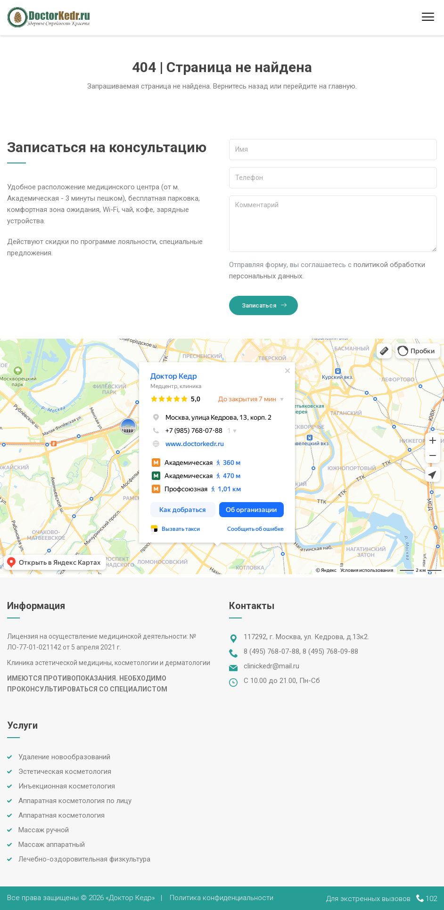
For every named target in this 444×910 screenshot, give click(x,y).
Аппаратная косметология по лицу (75, 800)
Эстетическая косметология (64, 771)
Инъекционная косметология (66, 786)
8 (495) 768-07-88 (271, 651)
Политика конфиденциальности (221, 898)
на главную (337, 86)
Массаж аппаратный (51, 844)
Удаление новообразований (64, 757)
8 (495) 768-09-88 (330, 651)
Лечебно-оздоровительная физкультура (84, 859)
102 (431, 898)
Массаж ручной (43, 830)
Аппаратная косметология (61, 815)
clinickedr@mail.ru (271, 666)
